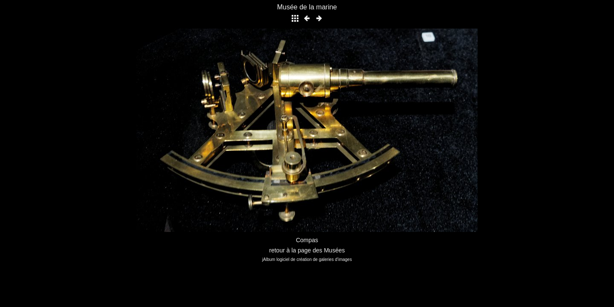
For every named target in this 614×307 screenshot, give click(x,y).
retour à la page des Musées (307, 250)
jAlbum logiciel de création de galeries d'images (307, 259)
